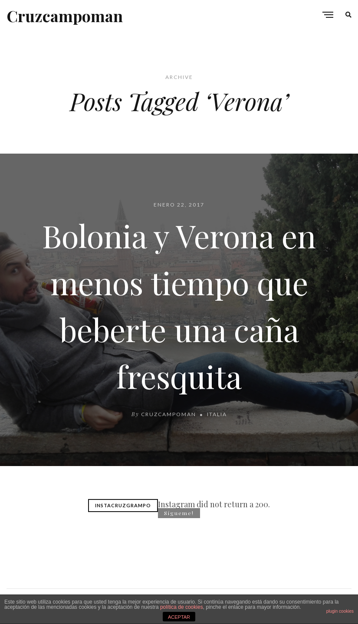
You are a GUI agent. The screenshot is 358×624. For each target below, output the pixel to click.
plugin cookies (340, 611)
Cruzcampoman (65, 15)
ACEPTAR (179, 617)
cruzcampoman (168, 414)
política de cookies (181, 607)
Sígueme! (179, 512)
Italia (217, 414)
